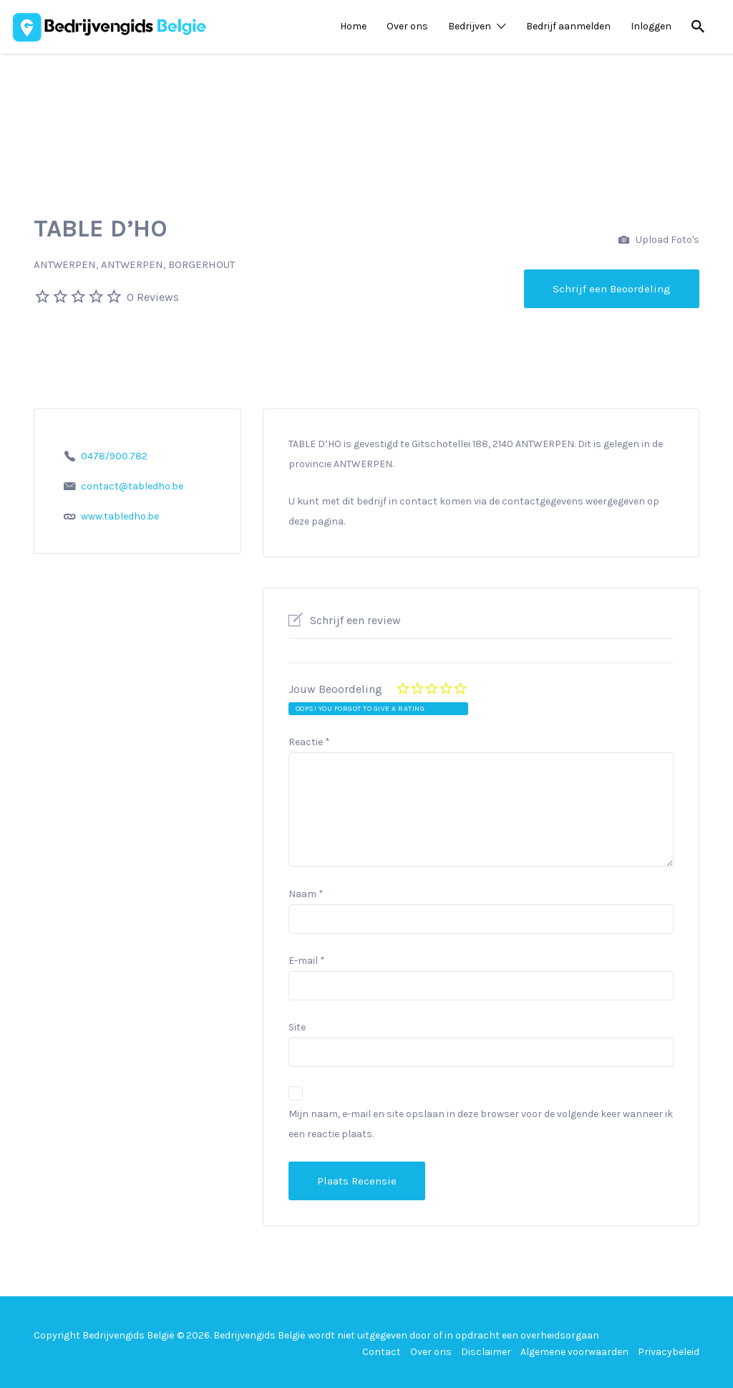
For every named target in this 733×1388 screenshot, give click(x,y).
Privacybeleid (668, 1352)
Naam (306, 894)
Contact (381, 1352)
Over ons (407, 26)
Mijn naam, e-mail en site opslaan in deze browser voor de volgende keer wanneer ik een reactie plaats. (480, 1124)
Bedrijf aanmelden (568, 26)
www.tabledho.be (120, 516)
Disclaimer (486, 1352)
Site (297, 1027)
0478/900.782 (114, 456)
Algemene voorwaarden (574, 1352)
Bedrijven (469, 26)
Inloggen (651, 26)
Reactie (309, 742)
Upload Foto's (658, 240)
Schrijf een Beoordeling (612, 288)
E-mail (306, 960)
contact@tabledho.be (132, 486)
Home (353, 26)
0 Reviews (153, 297)
